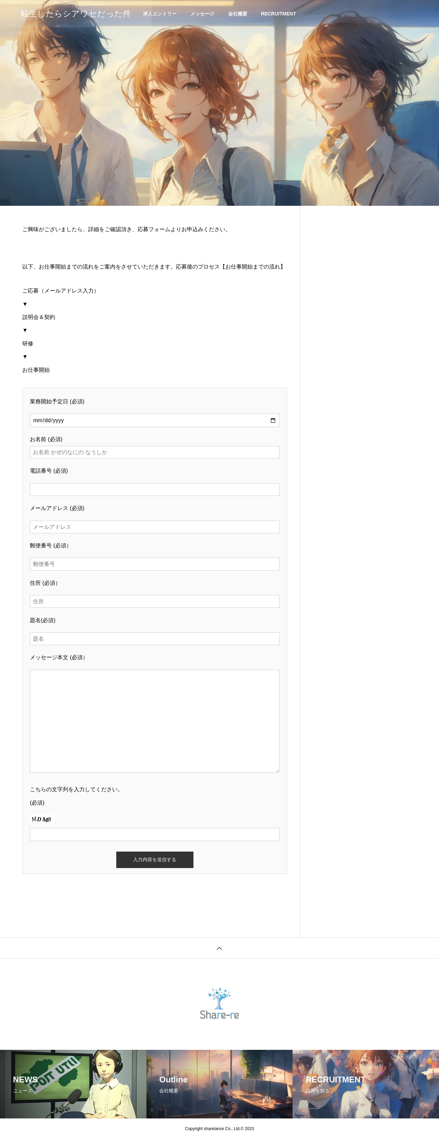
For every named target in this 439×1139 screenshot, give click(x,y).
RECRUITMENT (278, 13)
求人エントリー (160, 13)
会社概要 (237, 13)
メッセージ (202, 13)
